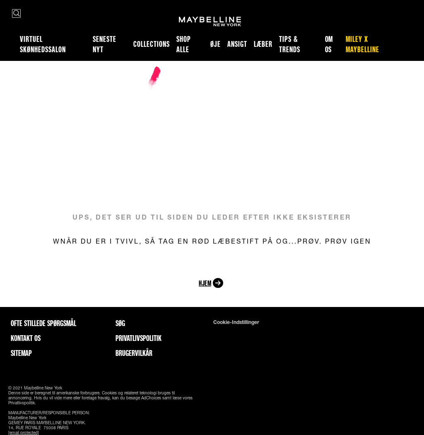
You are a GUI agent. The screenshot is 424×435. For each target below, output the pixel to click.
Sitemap (21, 353)
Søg (120, 323)
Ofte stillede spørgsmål (43, 323)
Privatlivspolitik (138, 338)
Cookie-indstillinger (236, 322)
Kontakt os (26, 338)
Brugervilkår (134, 353)
